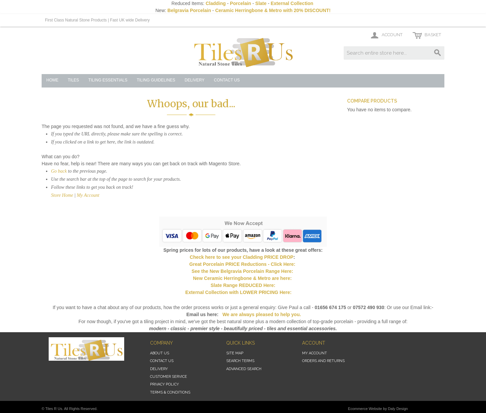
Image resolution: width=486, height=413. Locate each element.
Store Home (62, 195)
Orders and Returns (323, 361)
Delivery (159, 369)
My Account (88, 195)
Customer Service (168, 376)
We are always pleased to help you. (261, 314)
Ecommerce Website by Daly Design (378, 409)
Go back (59, 171)
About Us (159, 353)
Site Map (234, 353)
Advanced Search (243, 369)
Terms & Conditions (170, 392)
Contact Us (162, 361)
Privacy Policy (164, 384)
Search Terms (240, 361)
